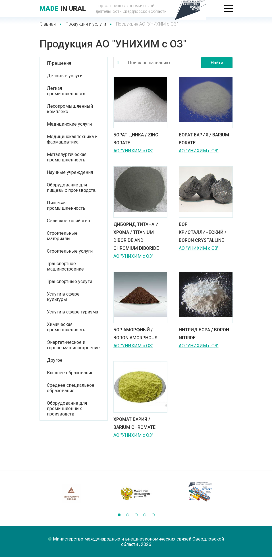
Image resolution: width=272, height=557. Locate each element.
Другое (55, 360)
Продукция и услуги (86, 24)
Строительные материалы (62, 235)
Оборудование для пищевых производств (71, 187)
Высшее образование (70, 372)
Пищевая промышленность (66, 205)
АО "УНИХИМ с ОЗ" (133, 150)
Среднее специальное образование (70, 388)
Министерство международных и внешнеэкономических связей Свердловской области (138, 541)
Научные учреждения (70, 172)
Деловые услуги (64, 75)
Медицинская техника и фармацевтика (72, 139)
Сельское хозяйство (68, 220)
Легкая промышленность (66, 91)
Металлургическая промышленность (66, 157)
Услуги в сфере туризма (72, 312)
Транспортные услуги (69, 281)
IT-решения (59, 63)
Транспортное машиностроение (65, 266)
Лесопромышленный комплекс (70, 108)
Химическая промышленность (66, 327)
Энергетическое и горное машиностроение (73, 345)
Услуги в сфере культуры (63, 296)
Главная (48, 24)
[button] (119, 515)
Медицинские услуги (69, 124)
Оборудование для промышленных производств (67, 408)
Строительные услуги (70, 251)
